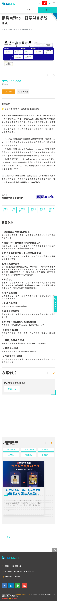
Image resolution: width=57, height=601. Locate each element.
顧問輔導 (46, 455)
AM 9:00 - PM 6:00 (13, 577)
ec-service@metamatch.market (19, 571)
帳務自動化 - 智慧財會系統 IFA (21, 29)
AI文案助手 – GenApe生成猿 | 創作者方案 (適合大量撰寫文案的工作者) (23, 492)
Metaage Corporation (22, 594)
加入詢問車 (8, 92)
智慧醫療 (46, 450)
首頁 (5, 29)
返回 (7, 537)
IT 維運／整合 (28, 450)
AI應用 (11, 455)
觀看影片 (12, 389)
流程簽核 (11, 450)
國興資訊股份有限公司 (12, 198)
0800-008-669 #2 (13, 566)
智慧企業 (28, 455)
